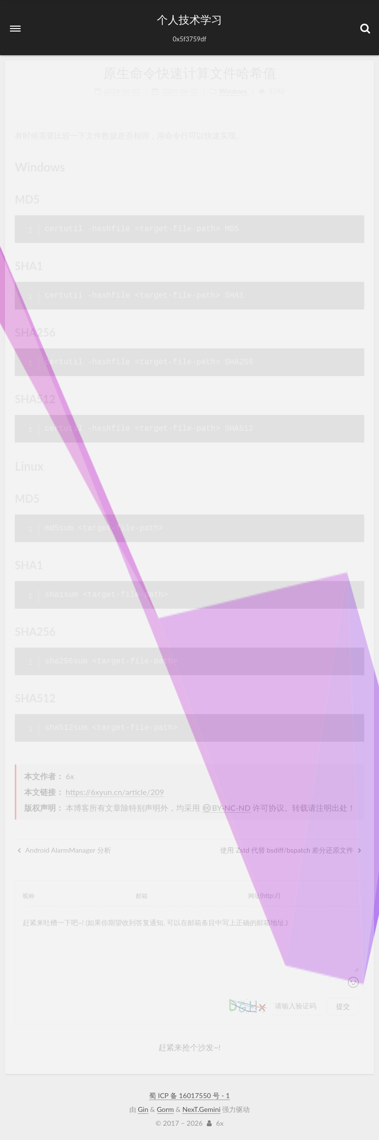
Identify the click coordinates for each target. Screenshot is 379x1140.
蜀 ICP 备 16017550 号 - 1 (189, 1095)
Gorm (165, 1109)
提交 (343, 1006)
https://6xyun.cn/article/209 (115, 791)
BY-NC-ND (226, 807)
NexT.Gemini (201, 1109)
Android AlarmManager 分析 (64, 850)
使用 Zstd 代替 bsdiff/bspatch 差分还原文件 (291, 850)
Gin (143, 1109)
